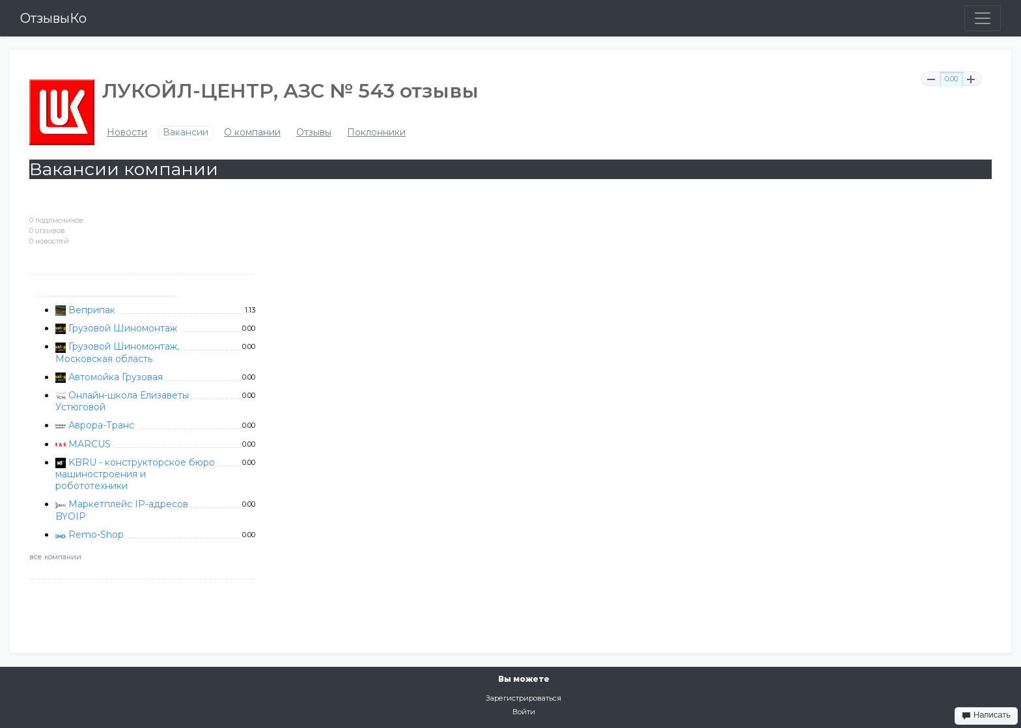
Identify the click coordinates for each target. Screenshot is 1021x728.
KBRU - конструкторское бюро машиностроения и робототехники (135, 474)
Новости (127, 132)
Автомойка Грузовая (115, 377)
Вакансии (185, 132)
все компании (55, 556)
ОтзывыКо (53, 18)
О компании (252, 132)
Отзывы (313, 132)
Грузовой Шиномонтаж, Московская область (117, 352)
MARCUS (89, 444)
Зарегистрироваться (523, 698)
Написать (986, 715)
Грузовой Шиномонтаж (122, 328)
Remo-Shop (96, 534)
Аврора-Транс (101, 425)
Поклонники (376, 132)
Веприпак (91, 310)
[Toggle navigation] (982, 18)
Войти (523, 711)
